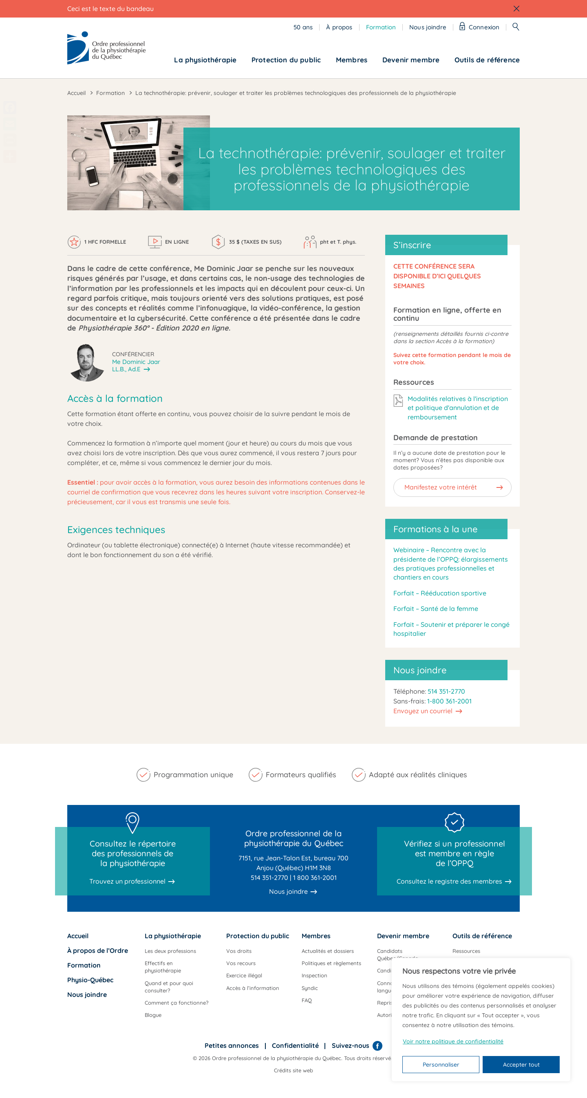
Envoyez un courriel (422, 711)
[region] (481, 1020)
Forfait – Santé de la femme (435, 608)
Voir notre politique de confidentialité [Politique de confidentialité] (453, 1041)
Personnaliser (441, 1064)
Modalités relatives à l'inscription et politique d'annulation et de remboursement (458, 408)
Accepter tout (521, 1064)
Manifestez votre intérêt (440, 487)
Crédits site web (293, 1070)
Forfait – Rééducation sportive (439, 593)
